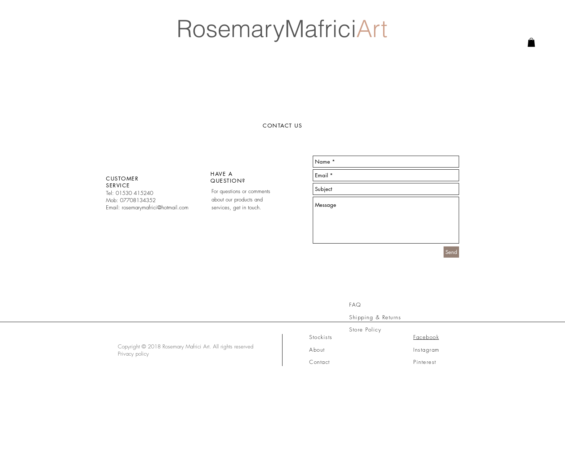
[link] (531, 42)
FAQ (355, 304)
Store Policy (365, 329)
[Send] (451, 252)
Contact (319, 362)
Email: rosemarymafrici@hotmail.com (147, 207)
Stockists (321, 337)
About (317, 349)
